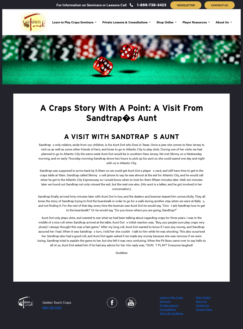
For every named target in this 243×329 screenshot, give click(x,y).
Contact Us (202, 305)
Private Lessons (169, 305)
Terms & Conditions (171, 313)
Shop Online (203, 297)
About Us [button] (223, 22)
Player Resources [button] (194, 22)
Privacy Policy (204, 309)
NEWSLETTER (186, 5)
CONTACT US (219, 5)
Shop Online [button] (165, 22)
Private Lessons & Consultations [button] (125, 22)
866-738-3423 (52, 307)
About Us (201, 301)
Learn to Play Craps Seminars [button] (73, 22)
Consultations (168, 309)
